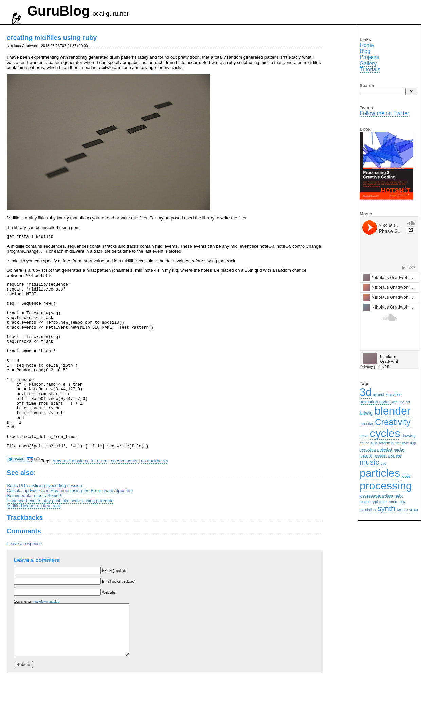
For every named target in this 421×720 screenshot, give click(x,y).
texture (402, 510)
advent (378, 394)
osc (383, 463)
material (366, 455)
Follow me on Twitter (384, 113)
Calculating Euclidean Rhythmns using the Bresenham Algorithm (70, 527)
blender (392, 411)
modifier (380, 455)
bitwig (366, 413)
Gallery (368, 63)
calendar (366, 424)
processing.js (370, 495)
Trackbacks (25, 554)
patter (90, 497)
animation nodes (375, 402)
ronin (393, 501)
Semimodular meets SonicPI (34, 532)
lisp (413, 443)
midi (66, 497)
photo (406, 475)
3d (366, 392)
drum (102, 497)
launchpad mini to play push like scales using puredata (60, 537)
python (387, 495)
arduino (398, 402)
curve (364, 436)
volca (413, 510)
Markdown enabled (46, 638)
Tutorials (370, 69)
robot (383, 501)
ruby (57, 497)
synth (386, 508)
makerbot (384, 449)
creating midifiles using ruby (52, 37)
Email (118, 618)
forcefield (386, 443)
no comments (125, 497)
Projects (369, 57)
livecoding (368, 449)
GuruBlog (58, 10)
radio (399, 495)
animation (393, 394)
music (78, 497)
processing (386, 485)
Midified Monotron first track (34, 542)
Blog (365, 51)
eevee (364, 443)
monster (395, 455)
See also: (21, 509)
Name (114, 607)
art (408, 402)
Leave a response (24, 580)
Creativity (392, 422)
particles (380, 473)
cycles (385, 433)
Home (367, 45)
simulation (368, 510)
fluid (374, 443)
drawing (409, 435)
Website (108, 629)
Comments (24, 568)
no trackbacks (154, 497)
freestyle (402, 443)
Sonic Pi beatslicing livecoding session (44, 522)
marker (399, 449)
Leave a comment (37, 597)
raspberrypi (369, 501)
